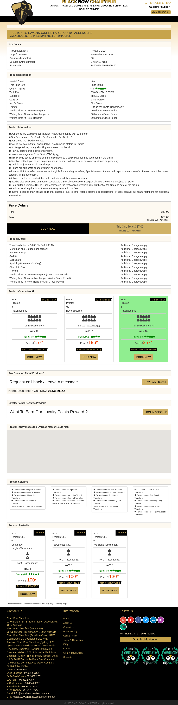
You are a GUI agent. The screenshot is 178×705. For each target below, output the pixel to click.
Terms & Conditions (73, 640)
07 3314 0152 (31, 673)
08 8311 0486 (29, 686)
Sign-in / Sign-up (161, 12)
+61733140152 (159, 3)
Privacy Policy (70, 631)
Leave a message (155, 381)
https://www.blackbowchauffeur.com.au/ (34, 696)
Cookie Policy (70, 635)
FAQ (65, 644)
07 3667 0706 (34, 676)
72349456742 (21, 669)
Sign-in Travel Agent (73, 653)
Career (66, 648)
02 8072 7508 (30, 690)
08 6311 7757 (26, 679)
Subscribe (68, 657)
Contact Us (68, 627)
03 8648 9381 (32, 683)
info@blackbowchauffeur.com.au (31, 693)
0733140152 (56, 391)
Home (66, 618)
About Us (67, 623)
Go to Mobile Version (145, 639)
